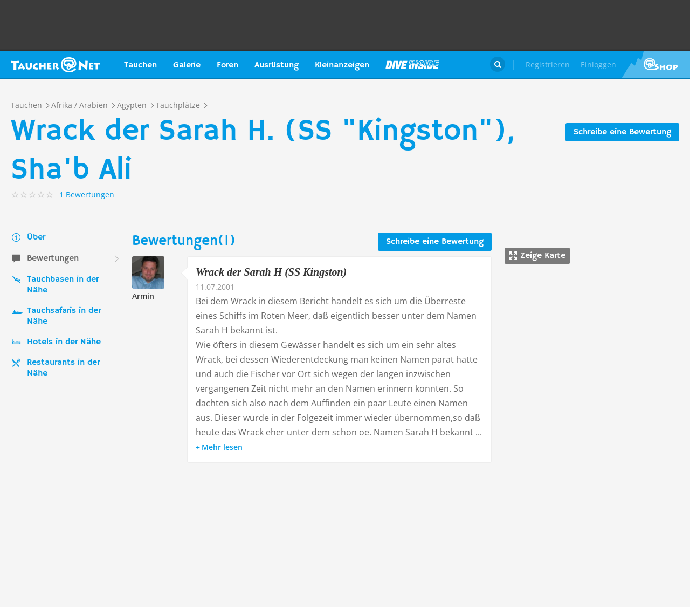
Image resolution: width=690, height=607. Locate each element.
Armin (143, 296)
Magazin (412, 64)
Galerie (187, 65)
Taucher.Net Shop (656, 64)
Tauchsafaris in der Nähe (64, 316)
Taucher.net (55, 64)
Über (36, 237)
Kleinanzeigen (342, 65)
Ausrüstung (276, 65)
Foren (227, 65)
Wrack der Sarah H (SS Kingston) (271, 272)
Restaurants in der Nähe (63, 368)
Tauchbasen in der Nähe (63, 285)
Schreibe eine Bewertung (622, 132)
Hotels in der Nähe (64, 342)
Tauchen (140, 65)
